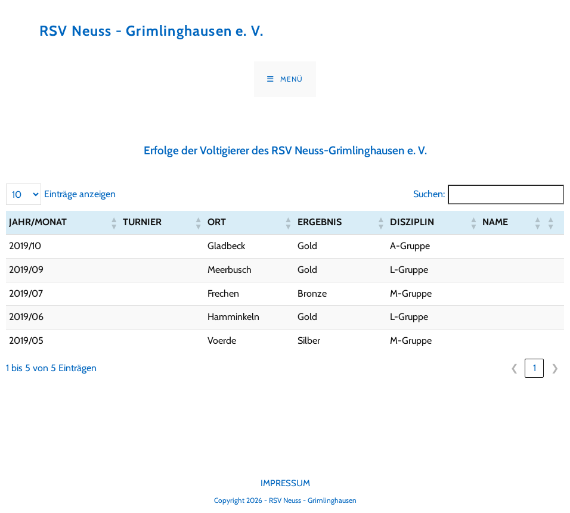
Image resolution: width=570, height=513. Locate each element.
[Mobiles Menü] (285, 79)
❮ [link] (514, 368)
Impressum (285, 483)
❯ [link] (555, 368)
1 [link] (534, 368)
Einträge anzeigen (80, 194)
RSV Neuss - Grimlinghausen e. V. (151, 30)
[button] (113, 223)
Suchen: (429, 194)
